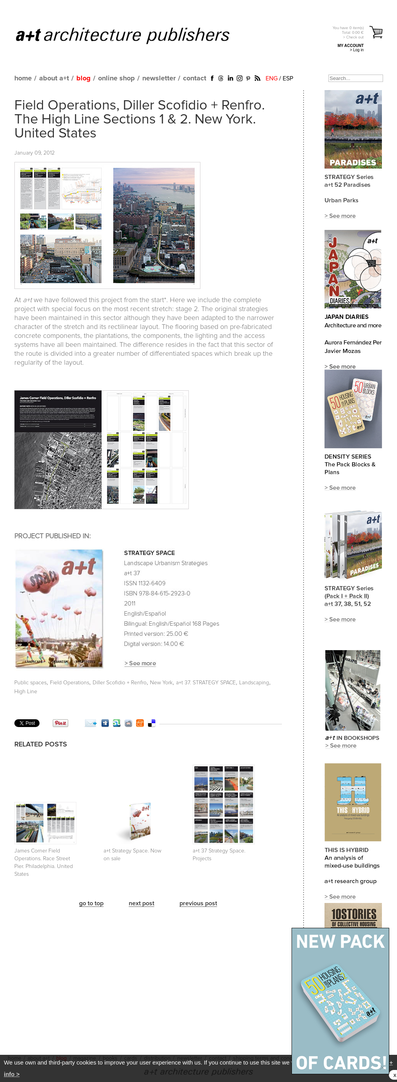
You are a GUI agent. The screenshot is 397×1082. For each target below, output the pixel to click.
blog (83, 78)
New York (161, 682)
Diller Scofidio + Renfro (120, 682)
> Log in (357, 50)
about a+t (54, 78)
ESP (288, 78)
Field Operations (69, 682)
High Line (25, 691)
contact (194, 78)
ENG (272, 78)
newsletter (159, 78)
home (23, 78)
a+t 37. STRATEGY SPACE (206, 682)
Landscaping (254, 682)
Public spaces (30, 682)
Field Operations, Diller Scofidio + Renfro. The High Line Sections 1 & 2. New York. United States (139, 120)
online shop (116, 78)
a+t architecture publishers (132, 35)
